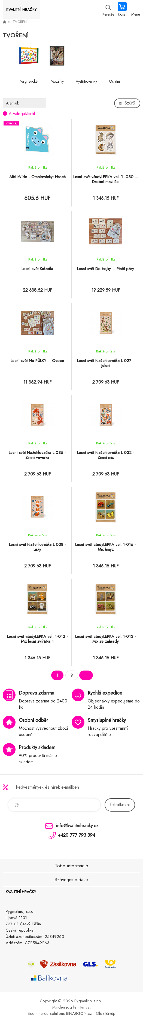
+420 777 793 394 (76, 835)
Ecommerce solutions (46, 1013)
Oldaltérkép (105, 1013)
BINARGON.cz (79, 1013)
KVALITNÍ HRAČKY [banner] (21, 9)
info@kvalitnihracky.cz (77, 825)
